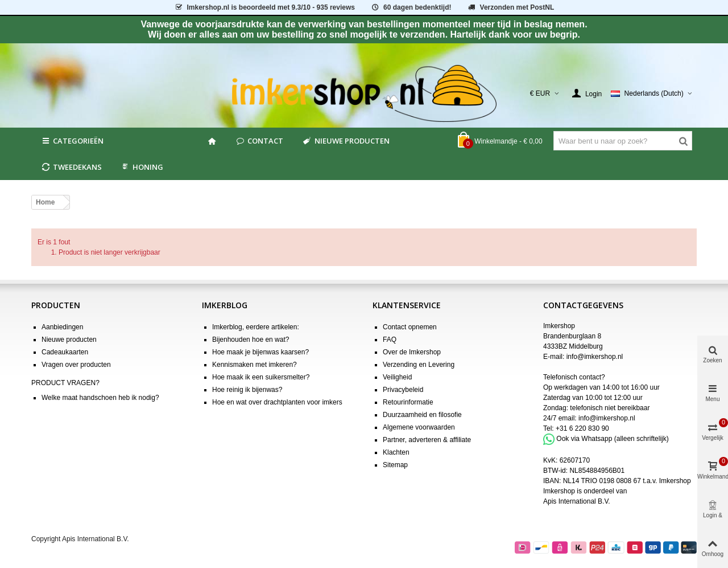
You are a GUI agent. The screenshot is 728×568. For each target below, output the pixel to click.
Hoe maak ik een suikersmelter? (260, 377)
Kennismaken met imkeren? (254, 365)
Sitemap (395, 465)
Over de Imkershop (412, 352)
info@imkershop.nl (594, 357)
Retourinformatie (408, 402)
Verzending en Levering (418, 365)
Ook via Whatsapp (584, 439)
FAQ (389, 340)
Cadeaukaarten (65, 352)
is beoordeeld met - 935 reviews (264, 7)
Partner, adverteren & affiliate (427, 440)
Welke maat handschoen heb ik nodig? (100, 398)
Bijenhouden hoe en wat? (250, 340)
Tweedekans (71, 167)
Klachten (396, 452)
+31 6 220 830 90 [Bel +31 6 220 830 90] (582, 428)
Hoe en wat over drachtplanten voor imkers (277, 402)
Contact (259, 140)
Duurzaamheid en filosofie (422, 415)
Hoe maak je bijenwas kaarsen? (260, 352)
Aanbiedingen (62, 327)
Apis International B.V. (576, 501)
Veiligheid (397, 377)
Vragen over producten (76, 365)
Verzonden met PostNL (510, 7)
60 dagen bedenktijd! (410, 7)
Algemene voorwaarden (419, 427)
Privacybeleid (403, 390)
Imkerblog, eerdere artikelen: (255, 327)
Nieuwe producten (345, 140)
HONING (141, 167)
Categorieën (72, 140)
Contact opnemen (410, 327)
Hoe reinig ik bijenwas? (247, 390)
